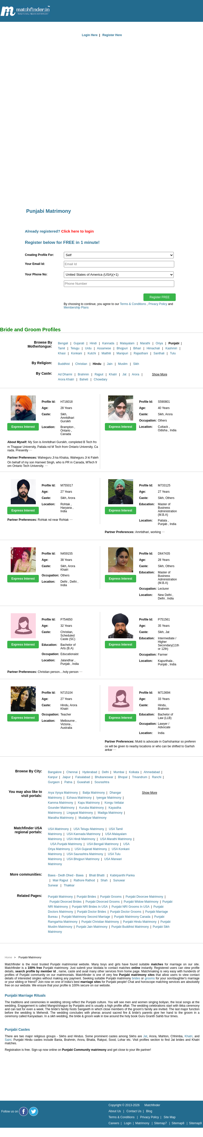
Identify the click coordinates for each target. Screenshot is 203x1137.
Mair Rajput (60, 880)
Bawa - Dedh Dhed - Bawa (65, 875)
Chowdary (100, 379)
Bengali (63, 343)
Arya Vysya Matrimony (63, 792)
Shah (104, 880)
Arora (135, 374)
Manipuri (122, 353)
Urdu (88, 348)
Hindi (93, 343)
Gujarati (79, 343)
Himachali (153, 348)
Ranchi (156, 777)
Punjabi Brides (86, 896)
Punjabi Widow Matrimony (141, 901)
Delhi (105, 772)
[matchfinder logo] (25, 11)
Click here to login (77, 231)
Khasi (62, 353)
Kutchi (92, 353)
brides (136, 978)
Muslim (123, 364)
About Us (114, 1111)
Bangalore (55, 772)
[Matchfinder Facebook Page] (23, 1111)
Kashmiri (171, 348)
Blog (149, 1111)
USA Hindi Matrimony (81, 839)
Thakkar (69, 885)
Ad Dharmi (65, 374)
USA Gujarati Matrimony (91, 849)
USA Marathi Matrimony (116, 839)
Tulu (173, 353)
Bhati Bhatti (96, 875)
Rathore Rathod (84, 880)
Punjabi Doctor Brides (91, 911)
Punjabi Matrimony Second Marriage (86, 916)
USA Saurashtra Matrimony (85, 854)
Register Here (112, 35)
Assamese (104, 348)
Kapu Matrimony (89, 802)
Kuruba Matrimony (91, 807)
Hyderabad (89, 772)
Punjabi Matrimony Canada (132, 916)
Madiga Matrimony (110, 812)
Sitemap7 (160, 1123)
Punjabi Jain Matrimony (92, 926)
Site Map (169, 1117)
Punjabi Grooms (111, 896)
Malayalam (127, 343)
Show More (159, 374)
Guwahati (83, 782)
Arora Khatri (66, 379)
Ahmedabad (152, 772)
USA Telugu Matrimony (89, 829)
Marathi (145, 343)
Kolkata (134, 772)
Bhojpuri (122, 348)
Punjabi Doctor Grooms (125, 911)
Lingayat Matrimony (80, 812)
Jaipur (66, 777)
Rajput (99, 374)
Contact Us (133, 1111)
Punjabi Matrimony (60, 896)
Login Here (90, 35)
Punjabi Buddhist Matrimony (130, 926)
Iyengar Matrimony (108, 797)
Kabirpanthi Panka (122, 875)
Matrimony (142, 1123)
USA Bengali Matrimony (103, 844)
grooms (150, 978)
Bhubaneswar (104, 777)
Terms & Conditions (133, 304)
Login (127, 1123)
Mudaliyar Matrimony (92, 817)
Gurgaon (54, 782)
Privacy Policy (157, 304)
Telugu (75, 348)
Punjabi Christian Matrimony (100, 921)
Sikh (136, 364)
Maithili (106, 353)
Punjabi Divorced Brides (66, 901)
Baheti (84, 379)
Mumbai (118, 772)
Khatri (113, 374)
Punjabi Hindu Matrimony (139, 921)
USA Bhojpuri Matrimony (83, 859)
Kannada (108, 343)
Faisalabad (82, 777)
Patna (68, 782)
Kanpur (53, 777)
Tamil (61, 348)
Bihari (137, 348)
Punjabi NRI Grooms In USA (130, 906)
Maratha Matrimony (61, 817)
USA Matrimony (58, 829)
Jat (124, 374)
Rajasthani (141, 353)
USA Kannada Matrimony (84, 834)
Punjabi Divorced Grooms (103, 901)
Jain (109, 364)
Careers (113, 1123)
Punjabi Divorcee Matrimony (144, 896)
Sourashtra (102, 782)
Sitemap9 (195, 1123)
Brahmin (83, 374)
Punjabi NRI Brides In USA (90, 906)
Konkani (76, 353)
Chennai (72, 772)
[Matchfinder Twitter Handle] (33, 1111)
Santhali (158, 353)
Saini (8, 1040)
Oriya (159, 343)
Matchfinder (152, 1105)
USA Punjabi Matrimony (66, 844)
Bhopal (122, 777)
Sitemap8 (177, 1123)
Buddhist (64, 364)
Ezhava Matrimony (79, 797)
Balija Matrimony (94, 792)
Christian (81, 364)
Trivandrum (139, 777)
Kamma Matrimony (60, 802)
